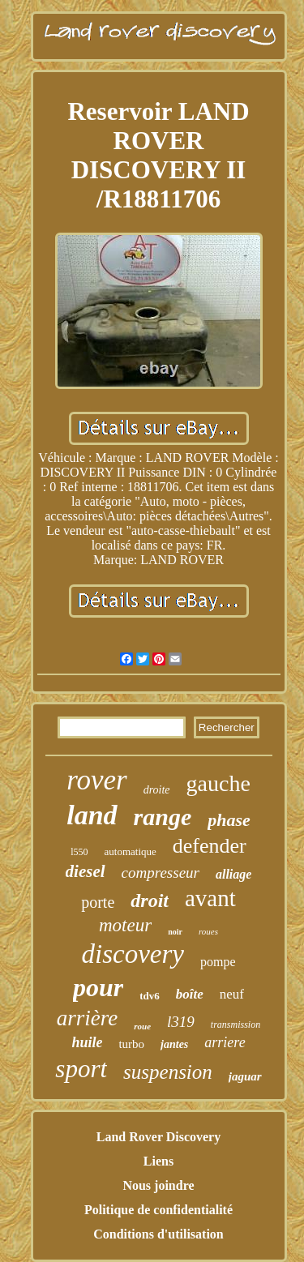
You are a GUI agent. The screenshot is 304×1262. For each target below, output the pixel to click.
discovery (133, 954)
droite (156, 790)
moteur (125, 925)
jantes (174, 1044)
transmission (235, 1024)
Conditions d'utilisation (158, 1234)
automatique (130, 851)
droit (150, 900)
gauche (218, 783)
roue (142, 1026)
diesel (85, 871)
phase (229, 820)
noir (175, 931)
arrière (87, 1018)
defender (209, 846)
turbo (131, 1043)
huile (86, 1042)
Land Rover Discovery (158, 1137)
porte (97, 902)
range (163, 816)
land (91, 815)
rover (96, 780)
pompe (218, 962)
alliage (233, 874)
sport (81, 1069)
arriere (224, 1042)
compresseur (160, 872)
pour (98, 987)
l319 (181, 1021)
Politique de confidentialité (158, 1210)
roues (208, 931)
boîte (189, 994)
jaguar (245, 1076)
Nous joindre (158, 1185)
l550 (79, 852)
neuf (232, 994)
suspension (167, 1072)
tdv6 (149, 996)
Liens (158, 1161)
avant (210, 898)
